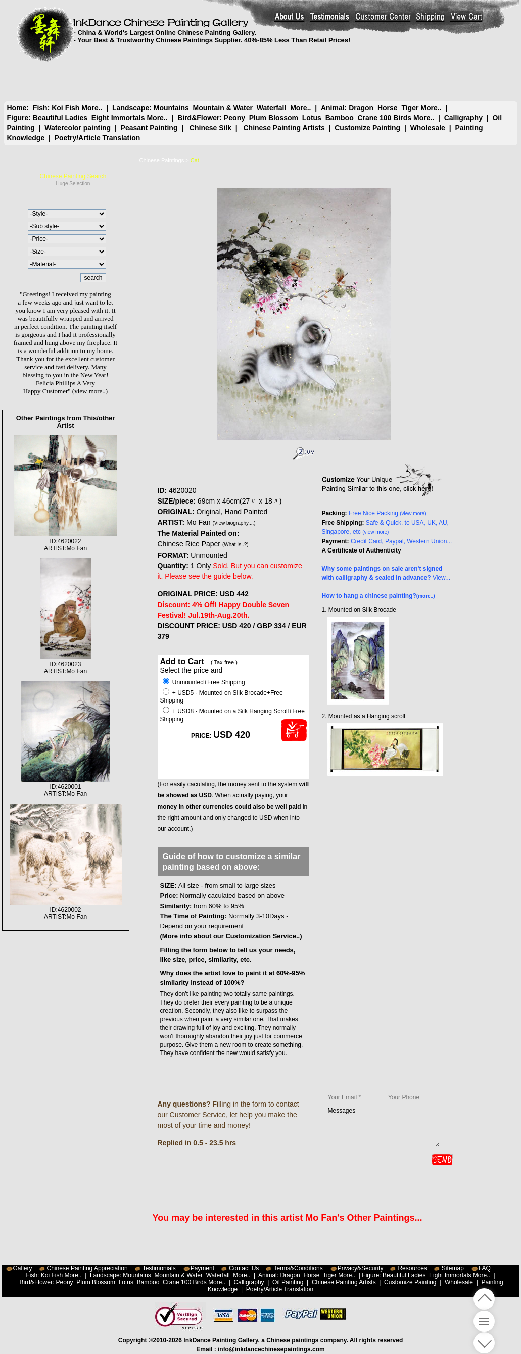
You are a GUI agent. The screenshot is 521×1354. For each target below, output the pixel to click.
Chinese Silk (210, 128)
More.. (91, 108)
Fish (40, 108)
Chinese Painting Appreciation (87, 1268)
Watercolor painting (77, 128)
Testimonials (159, 1268)
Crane (367, 118)
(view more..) (90, 391)
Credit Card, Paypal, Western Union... (401, 541)
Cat (195, 160)
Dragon (361, 108)
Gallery (22, 1268)
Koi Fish (65, 108)
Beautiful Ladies (60, 118)
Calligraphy (463, 118)
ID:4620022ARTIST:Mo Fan (65, 541)
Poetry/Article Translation (97, 138)
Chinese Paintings (161, 160)
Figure (18, 118)
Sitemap (453, 1268)
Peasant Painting (149, 128)
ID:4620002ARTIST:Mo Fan (66, 909)
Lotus (311, 118)
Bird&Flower (198, 118)
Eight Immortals (118, 118)
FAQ (485, 1268)
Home (17, 108)
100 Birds (395, 118)
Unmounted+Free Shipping (204, 682)
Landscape (130, 108)
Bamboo (339, 118)
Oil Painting (287, 1282)
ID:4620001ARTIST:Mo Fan (65, 786)
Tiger (409, 108)
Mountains (171, 108)
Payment (202, 1268)
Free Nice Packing (388, 513)
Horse (387, 108)
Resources (412, 1268)
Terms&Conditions (297, 1268)
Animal (332, 108)
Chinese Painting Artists (283, 128)
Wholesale (427, 128)
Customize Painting (367, 128)
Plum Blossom (273, 118)
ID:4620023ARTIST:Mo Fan (65, 664)
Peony (234, 118)
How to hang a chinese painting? (378, 595)
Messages (383, 1127)
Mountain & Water (223, 108)
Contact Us (244, 1268)
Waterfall (272, 108)
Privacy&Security (361, 1268)
